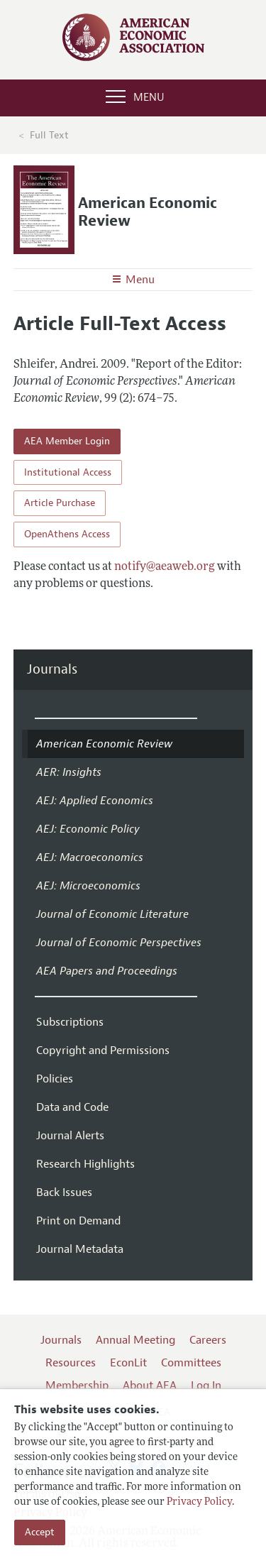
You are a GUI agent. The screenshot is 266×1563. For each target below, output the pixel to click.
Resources (70, 1363)
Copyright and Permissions (103, 1050)
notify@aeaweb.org (164, 567)
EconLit (128, 1363)
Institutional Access (67, 472)
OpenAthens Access (67, 534)
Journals (52, 669)
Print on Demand (78, 1221)
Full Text (49, 135)
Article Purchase (59, 503)
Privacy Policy (199, 1502)
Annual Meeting (135, 1340)
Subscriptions (70, 1022)
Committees (191, 1363)
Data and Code (72, 1107)
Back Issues (64, 1192)
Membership (77, 1385)
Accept (40, 1532)
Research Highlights (85, 1164)
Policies (54, 1079)
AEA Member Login (67, 441)
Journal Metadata (79, 1249)
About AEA (150, 1385)
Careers (207, 1340)
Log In (206, 1385)
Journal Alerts (70, 1136)
